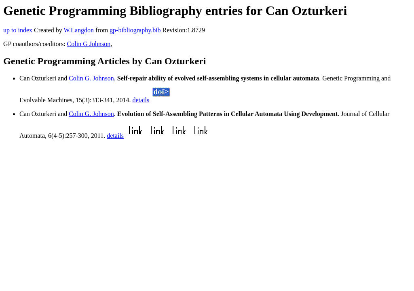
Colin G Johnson (89, 43)
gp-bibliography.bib (135, 30)
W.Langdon (78, 30)
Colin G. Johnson (91, 78)
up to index (17, 30)
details (141, 100)
